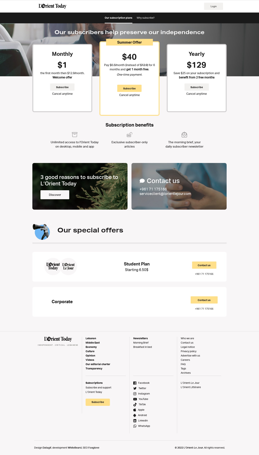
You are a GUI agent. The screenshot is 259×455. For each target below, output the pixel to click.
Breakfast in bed (142, 346)
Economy (91, 346)
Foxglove (93, 447)
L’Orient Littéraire (191, 387)
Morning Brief (141, 342)
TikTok (142, 404)
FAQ (183, 364)
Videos (90, 359)
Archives (186, 372)
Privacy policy (188, 351)
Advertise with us (190, 355)
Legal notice (188, 346)
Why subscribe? (146, 17)
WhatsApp (144, 425)
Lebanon (91, 338)
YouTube (143, 398)
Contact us (204, 265)
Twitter (142, 388)
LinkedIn (143, 420)
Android (142, 415)
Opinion (90, 355)
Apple (141, 409)
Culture (90, 351)
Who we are (187, 338)
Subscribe (62, 87)
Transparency (94, 368)
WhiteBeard (75, 447)
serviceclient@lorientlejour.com (165, 193)
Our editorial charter (98, 364)
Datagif (47, 447)
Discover (55, 195)
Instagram (144, 393)
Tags (183, 368)
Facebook (143, 382)
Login (214, 6)
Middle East (93, 342)
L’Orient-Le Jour (190, 382)
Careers (185, 359)
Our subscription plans (118, 17)
